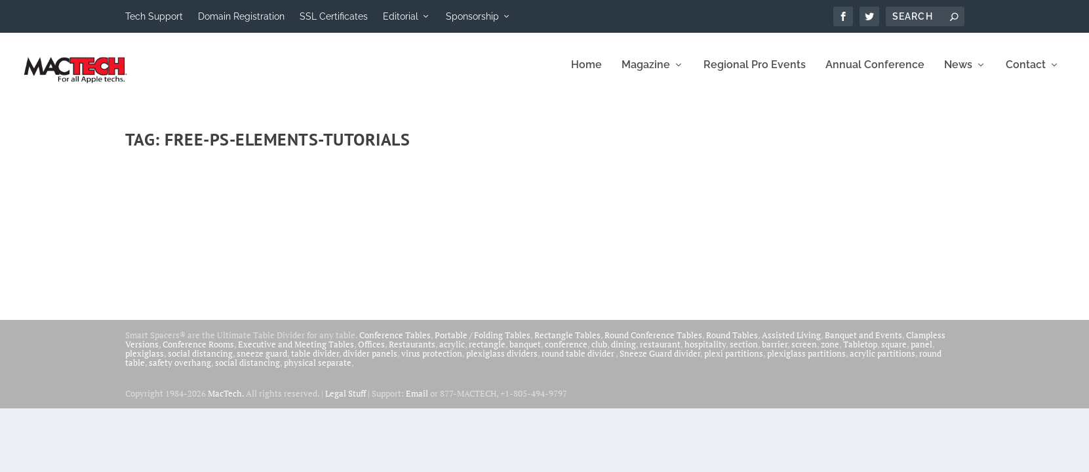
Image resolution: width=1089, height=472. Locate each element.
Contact (1026, 73)
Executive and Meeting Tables (296, 353)
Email (417, 402)
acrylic (452, 353)
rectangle (487, 353)
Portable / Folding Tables (482, 343)
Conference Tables (395, 343)
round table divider (579, 362)
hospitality (705, 353)
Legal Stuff (345, 402)
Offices (371, 353)
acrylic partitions (882, 362)
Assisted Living (791, 343)
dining (623, 353)
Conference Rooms (198, 353)
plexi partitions (733, 362)
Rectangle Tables (567, 343)
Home (586, 73)
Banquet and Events (863, 343)
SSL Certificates (334, 16)
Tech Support (154, 16)
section (744, 353)
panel (921, 353)
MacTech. (226, 402)
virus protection (431, 362)
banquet (525, 353)
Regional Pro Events (754, 73)
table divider (315, 362)
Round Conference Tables (653, 343)
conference (566, 353)
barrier (774, 353)
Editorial (400, 16)
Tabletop (860, 353)
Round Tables (732, 343)
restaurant (660, 353)
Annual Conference (874, 73)
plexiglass (144, 362)
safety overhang (180, 371)
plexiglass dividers (502, 362)
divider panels (370, 362)
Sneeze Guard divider (660, 362)
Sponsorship (472, 16)
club (599, 353)
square (894, 353)
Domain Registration (241, 16)
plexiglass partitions (806, 362)
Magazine (646, 73)
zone (830, 353)
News (958, 73)
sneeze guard (262, 362)
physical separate (317, 371)
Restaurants (412, 353)
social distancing (200, 362)
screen (804, 353)
